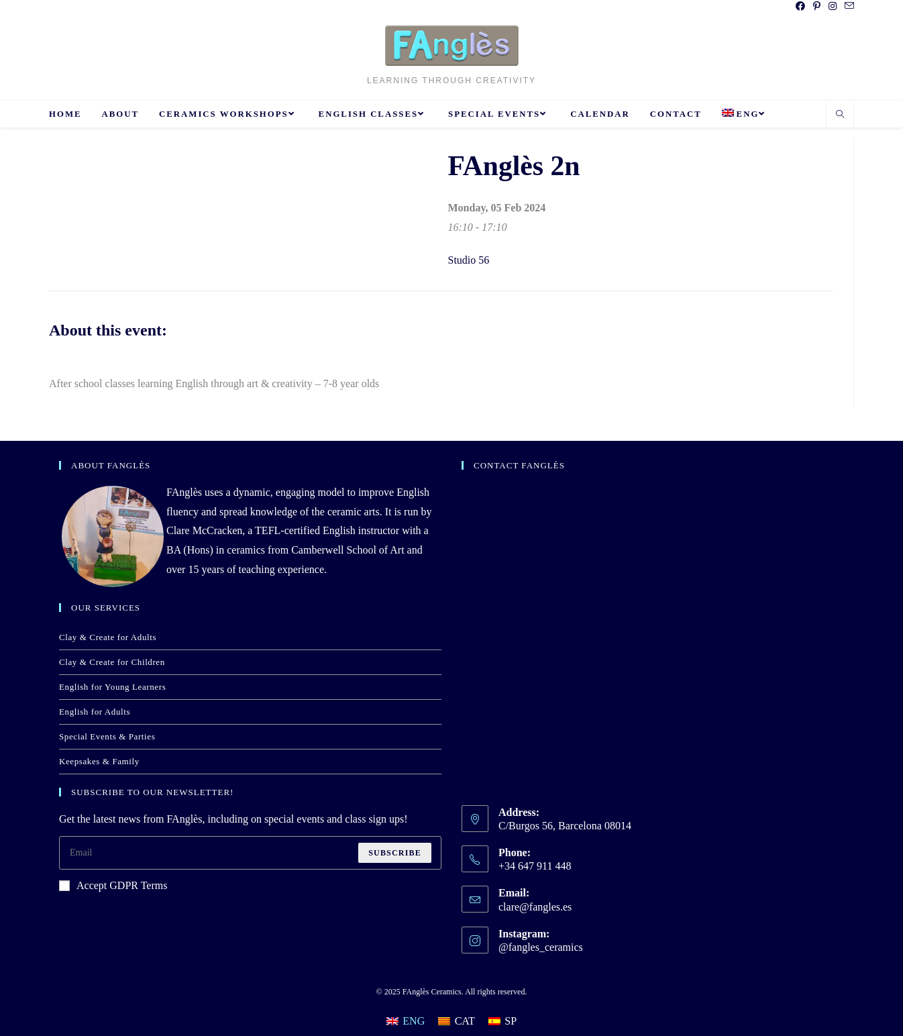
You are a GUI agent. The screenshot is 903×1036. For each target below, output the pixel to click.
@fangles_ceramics (540, 947)
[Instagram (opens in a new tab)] (833, 6)
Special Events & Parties (107, 736)
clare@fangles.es (535, 907)
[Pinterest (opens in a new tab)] (817, 6)
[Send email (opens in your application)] (847, 6)
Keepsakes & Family (99, 761)
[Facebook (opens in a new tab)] (800, 6)
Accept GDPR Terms (113, 885)
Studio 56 (469, 260)
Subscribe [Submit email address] (394, 853)
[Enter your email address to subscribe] (250, 853)
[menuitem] (746, 114)
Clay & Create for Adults (107, 637)
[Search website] (840, 115)
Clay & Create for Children (112, 662)
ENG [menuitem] (414, 1021)
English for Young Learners (112, 687)
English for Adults (94, 712)
